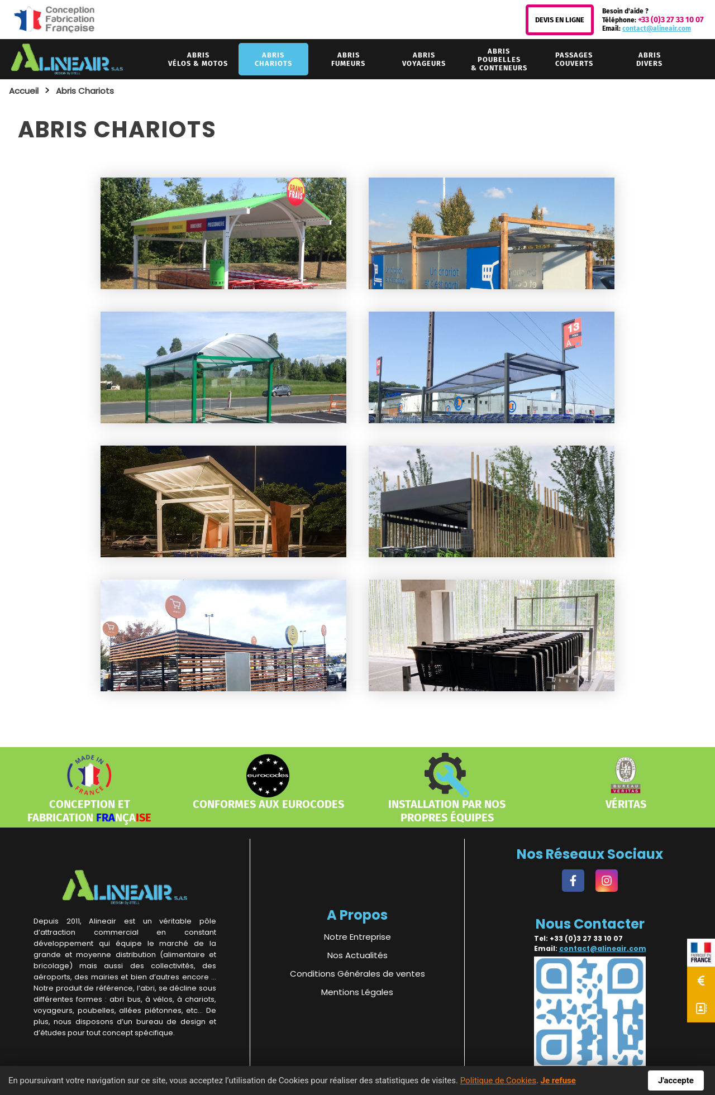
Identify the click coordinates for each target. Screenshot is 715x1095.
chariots (273, 59)
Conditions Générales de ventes (357, 973)
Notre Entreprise (357, 937)
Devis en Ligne (559, 20)
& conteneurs (499, 59)
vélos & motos (198, 59)
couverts (574, 59)
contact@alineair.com (656, 28)
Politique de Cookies (498, 1080)
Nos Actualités (357, 955)
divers (649, 59)
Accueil (24, 91)
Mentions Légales (357, 992)
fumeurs (348, 59)
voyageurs (424, 59)
